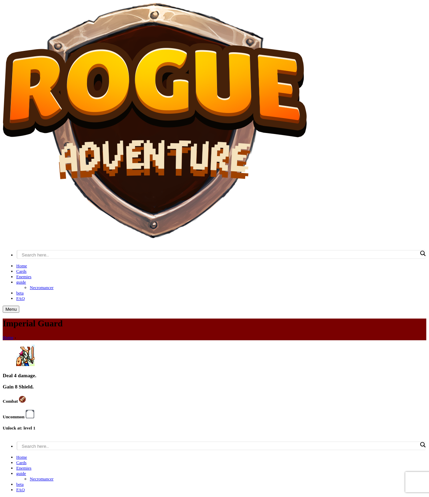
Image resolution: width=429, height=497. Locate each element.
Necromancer (41, 287)
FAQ (20, 298)
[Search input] (219, 255)
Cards (21, 271)
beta (20, 292)
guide (21, 282)
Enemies (23, 276)
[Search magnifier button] (422, 253)
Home (21, 265)
